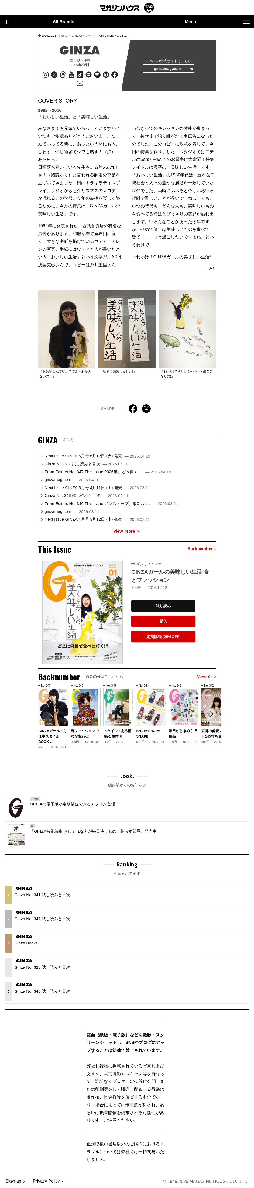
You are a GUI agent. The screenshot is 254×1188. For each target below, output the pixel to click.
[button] (211, 714)
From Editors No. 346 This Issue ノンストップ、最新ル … (111, 503)
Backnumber (201, 549)
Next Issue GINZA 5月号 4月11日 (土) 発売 (97, 487)
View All (206, 676)
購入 (163, 621)
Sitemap (13, 1181)
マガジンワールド (127, 8)
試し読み (163, 606)
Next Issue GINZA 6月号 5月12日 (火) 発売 (97, 455)
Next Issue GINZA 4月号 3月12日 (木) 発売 (97, 519)
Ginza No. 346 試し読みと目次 (86, 495)
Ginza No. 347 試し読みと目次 (86, 464)
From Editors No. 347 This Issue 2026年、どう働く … (107, 471)
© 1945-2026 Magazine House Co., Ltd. (206, 1181)
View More (127, 531)
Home (63, 35)
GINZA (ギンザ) (82, 35)
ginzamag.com (173, 69)
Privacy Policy (46, 1181)
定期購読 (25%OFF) (163, 636)
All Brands (39, 21)
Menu (217, 21)
